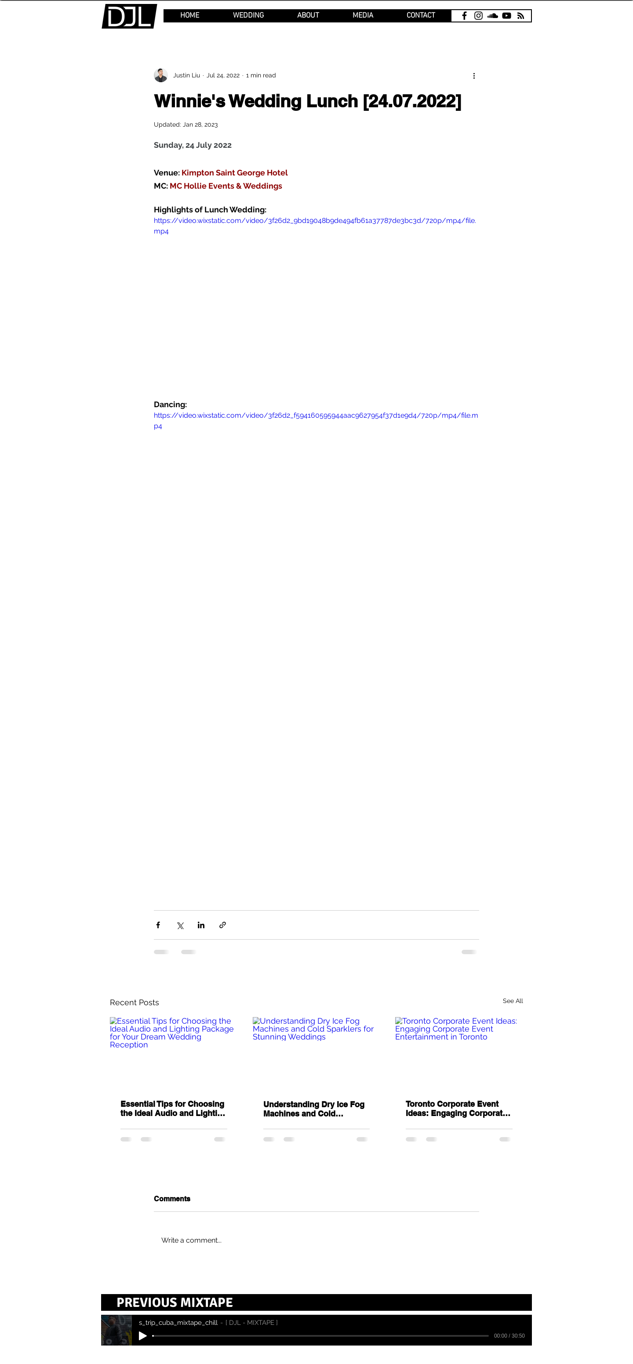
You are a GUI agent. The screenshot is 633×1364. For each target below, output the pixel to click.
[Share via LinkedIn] (201, 925)
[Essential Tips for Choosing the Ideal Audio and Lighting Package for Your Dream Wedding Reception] (174, 1053)
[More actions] (474, 75)
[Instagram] (478, 15)
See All (513, 1000)
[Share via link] (222, 925)
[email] (520, 15)
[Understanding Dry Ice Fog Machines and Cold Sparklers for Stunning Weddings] (317, 1053)
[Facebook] (464, 15)
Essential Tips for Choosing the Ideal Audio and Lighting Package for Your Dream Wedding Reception (173, 1108)
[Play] (143, 1335)
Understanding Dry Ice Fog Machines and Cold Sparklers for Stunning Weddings (313, 1109)
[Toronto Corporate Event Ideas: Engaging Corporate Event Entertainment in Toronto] (459, 1053)
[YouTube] (506, 15)
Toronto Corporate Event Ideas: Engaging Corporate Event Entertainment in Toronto (456, 1108)
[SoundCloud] (492, 15)
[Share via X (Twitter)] (179, 925)
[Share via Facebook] (158, 925)
